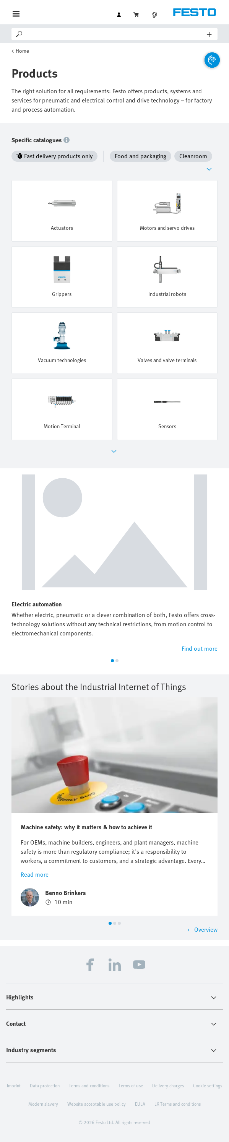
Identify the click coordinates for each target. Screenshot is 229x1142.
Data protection (45, 1085)
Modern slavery (43, 1103)
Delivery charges (168, 1085)
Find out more (200, 648)
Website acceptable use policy (96, 1103)
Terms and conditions (89, 1085)
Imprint (14, 1085)
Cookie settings (207, 1085)
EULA (140, 1103)
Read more (35, 874)
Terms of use (131, 1085)
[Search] (115, 34)
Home (22, 51)
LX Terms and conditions (177, 1103)
